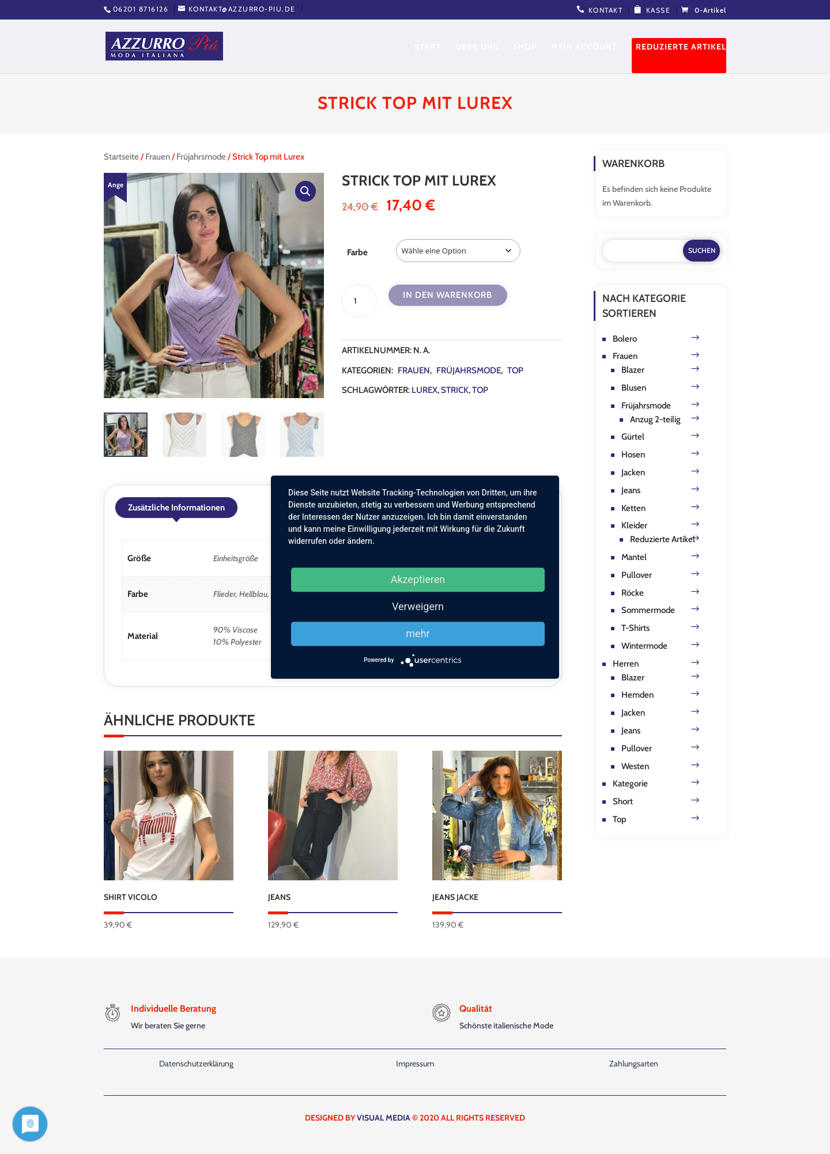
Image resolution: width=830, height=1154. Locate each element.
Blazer (632, 370)
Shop (525, 47)
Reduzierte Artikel (681, 47)
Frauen (157, 157)
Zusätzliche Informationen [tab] (176, 507)
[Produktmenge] (359, 301)
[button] (305, 191)
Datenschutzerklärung (196, 1063)
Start (427, 47)
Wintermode (644, 646)
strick (455, 390)
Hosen (633, 454)
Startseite (121, 157)
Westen (635, 766)
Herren (626, 664)
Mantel (634, 557)
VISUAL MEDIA (383, 1118)
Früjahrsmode (201, 157)
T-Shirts (635, 628)
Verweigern (418, 606)
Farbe (357, 252)
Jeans (630, 490)
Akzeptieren (418, 579)
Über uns (477, 47)
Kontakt (605, 10)
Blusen (633, 388)
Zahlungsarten (633, 1063)
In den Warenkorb (447, 295)
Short (623, 801)
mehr (417, 633)
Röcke (632, 593)
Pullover (636, 575)
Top (515, 370)
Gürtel (632, 437)
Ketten (633, 508)
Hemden (637, 695)
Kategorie (630, 783)
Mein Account (584, 47)
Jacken (633, 472)
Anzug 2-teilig (655, 419)
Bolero (625, 339)
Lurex (424, 390)
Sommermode (648, 610)
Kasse (658, 10)
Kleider (634, 525)
